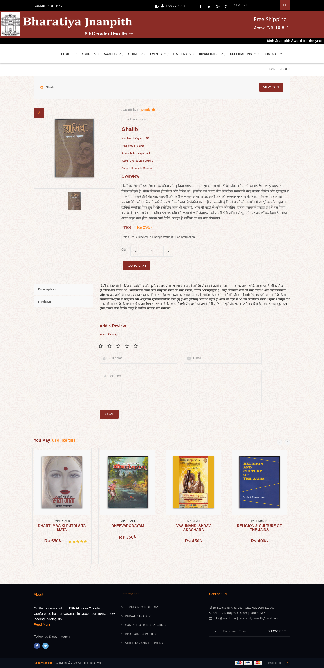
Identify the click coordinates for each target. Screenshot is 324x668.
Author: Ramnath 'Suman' (137, 168)
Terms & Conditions (142, 607)
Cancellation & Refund (145, 625)
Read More (42, 624)
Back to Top (279, 663)
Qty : (125, 249)
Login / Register (176, 6)
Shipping (57, 5)
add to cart (136, 265)
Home (65, 54)
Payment (39, 5)
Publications (241, 54)
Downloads (208, 54)
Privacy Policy (138, 616)
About (87, 54)
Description (47, 289)
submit (109, 414)
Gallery (180, 54)
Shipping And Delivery (144, 643)
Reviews (44, 302)
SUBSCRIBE (277, 631)
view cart (271, 87)
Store (133, 54)
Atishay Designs (43, 662)
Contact (270, 54)
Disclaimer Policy (141, 634)
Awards (110, 54)
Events (156, 54)
